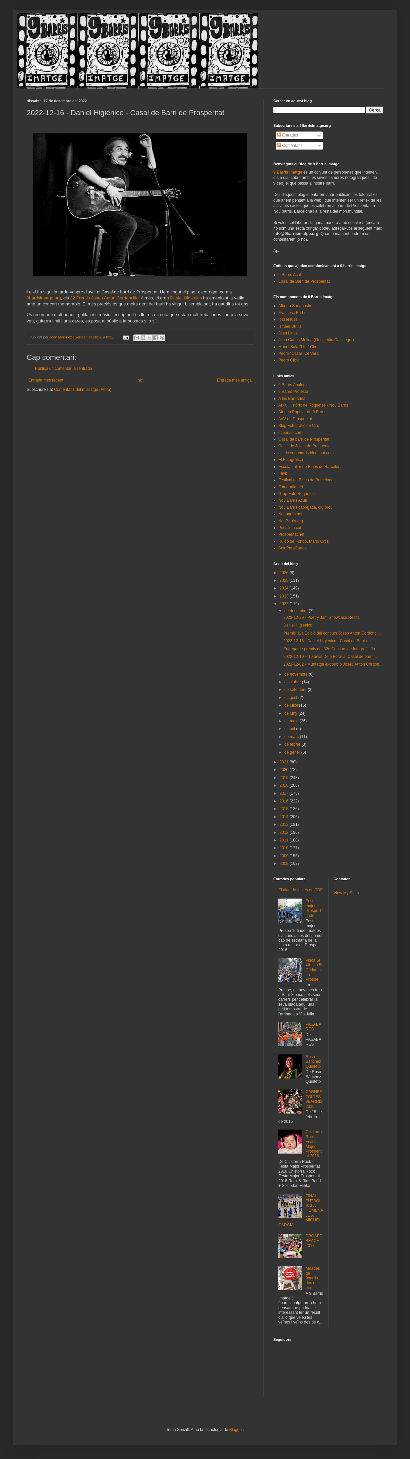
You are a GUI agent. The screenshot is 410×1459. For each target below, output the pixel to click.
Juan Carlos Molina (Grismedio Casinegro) (316, 339)
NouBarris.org (290, 521)
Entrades (287, 135)
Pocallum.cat (289, 527)
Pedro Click (288, 360)
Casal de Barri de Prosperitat (304, 281)
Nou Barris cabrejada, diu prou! (306, 507)
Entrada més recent (45, 380)
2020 (285, 769)
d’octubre (293, 682)
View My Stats (346, 893)
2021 (285, 762)
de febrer (292, 744)
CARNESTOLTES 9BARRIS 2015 (314, 1099)
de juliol (291, 705)
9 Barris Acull (290, 274)
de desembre (296, 611)
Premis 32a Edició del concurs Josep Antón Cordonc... (331, 633)
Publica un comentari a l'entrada (63, 368)
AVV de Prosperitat (295, 419)
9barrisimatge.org (44, 297)
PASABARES (313, 1026)
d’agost (291, 697)
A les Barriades (291, 398)
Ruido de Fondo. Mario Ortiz (303, 541)
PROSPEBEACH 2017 (314, 1241)
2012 (285, 832)
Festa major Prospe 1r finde (314, 908)
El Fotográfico (290, 459)
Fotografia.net (290, 487)
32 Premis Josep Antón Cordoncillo (104, 297)
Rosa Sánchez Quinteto (313, 1061)
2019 (285, 777)
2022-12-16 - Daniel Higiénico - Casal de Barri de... (328, 641)
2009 (285, 856)
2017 (285, 793)
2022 (285, 603)
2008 (285, 863)
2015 (285, 808)
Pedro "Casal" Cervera (298, 353)
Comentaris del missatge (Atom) (82, 389)
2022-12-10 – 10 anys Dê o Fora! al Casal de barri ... (330, 656)
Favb (282, 473)
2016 (285, 801)
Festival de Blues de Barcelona (305, 480)
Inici (140, 380)
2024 (285, 588)
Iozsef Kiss (288, 319)
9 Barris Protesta (293, 391)
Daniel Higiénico (186, 297)
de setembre (296, 689)
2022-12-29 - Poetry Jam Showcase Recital (321, 617)
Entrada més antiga (234, 380)
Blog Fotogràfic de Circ (298, 425)
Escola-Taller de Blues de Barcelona (310, 466)
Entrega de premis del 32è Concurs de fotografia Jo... (330, 649)
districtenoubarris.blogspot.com (306, 453)
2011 (285, 840)
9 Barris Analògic (293, 385)
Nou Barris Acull (292, 500)
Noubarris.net (290, 514)
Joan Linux (288, 333)
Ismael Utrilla (289, 326)
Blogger (236, 1429)
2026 (285, 572)
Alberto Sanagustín (295, 305)
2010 (285, 847)
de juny (291, 713)
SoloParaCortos (292, 548)
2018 (285, 785)
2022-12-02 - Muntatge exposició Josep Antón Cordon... (333, 664)
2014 (285, 816)
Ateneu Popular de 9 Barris (302, 412)
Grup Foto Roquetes (296, 493)
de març (292, 736)
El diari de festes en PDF (300, 890)
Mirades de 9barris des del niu (313, 1278)
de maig (292, 721)
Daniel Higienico (297, 625)
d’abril (290, 728)
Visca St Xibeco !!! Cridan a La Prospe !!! (314, 970)
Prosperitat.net (291, 534)
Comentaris (290, 145)
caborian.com (290, 432)
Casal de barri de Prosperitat (303, 439)
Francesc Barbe (292, 312)
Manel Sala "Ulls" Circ (297, 346)
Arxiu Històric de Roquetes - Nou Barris (313, 405)
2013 (285, 824)
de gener (292, 752)
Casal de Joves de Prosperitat (305, 446)
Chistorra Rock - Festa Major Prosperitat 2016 (314, 1144)
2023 (285, 596)
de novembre (296, 674)
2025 (285, 580)
